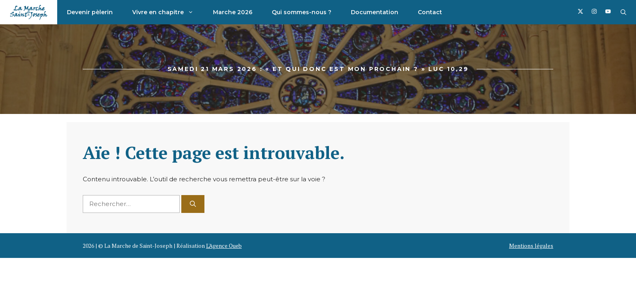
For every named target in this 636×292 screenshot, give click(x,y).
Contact (430, 12)
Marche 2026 (232, 12)
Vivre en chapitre (167, 12)
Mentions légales (531, 245)
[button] (623, 12)
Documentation (374, 12)
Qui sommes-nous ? (301, 12)
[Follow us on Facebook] (580, 12)
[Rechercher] (192, 204)
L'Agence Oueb (224, 245)
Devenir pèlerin (90, 12)
